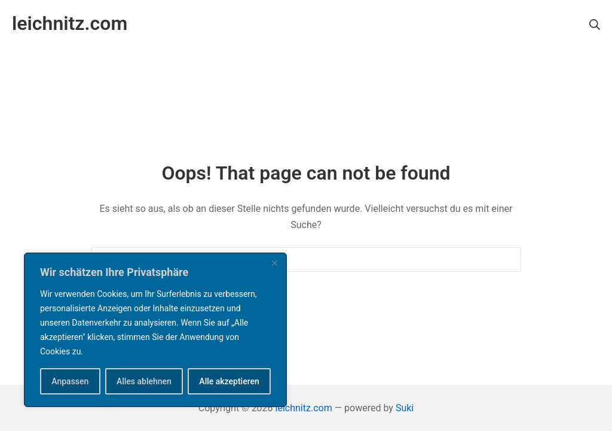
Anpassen (69, 381)
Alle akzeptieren (229, 381)
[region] (155, 330)
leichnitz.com (304, 408)
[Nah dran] (274, 263)
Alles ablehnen (144, 381)
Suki (405, 408)
